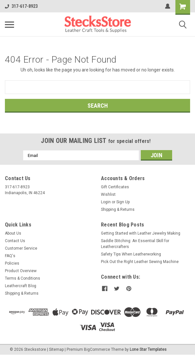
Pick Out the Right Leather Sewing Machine (140, 261)
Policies (12, 263)
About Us (13, 233)
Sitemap (56, 349)
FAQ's (10, 256)
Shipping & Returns (118, 209)
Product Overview (21, 271)
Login (106, 202)
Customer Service (21, 248)
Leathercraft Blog (20, 286)
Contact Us (15, 241)
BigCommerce (97, 349)
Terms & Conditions (22, 278)
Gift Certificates (115, 187)
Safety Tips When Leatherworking (131, 254)
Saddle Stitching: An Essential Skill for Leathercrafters (135, 244)
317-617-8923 (21, 6)
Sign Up (123, 202)
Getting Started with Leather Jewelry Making (140, 233)
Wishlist (108, 194)
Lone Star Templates (148, 349)
